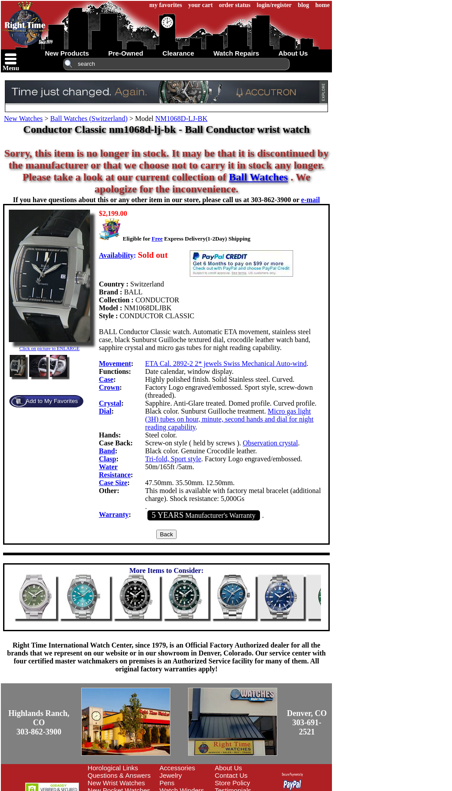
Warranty (114, 514)
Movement (115, 363)
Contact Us (231, 775)
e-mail (310, 199)
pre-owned (125, 53)
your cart (200, 5)
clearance (178, 53)
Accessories (177, 768)
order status (235, 5)
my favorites (165, 5)
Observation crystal (270, 443)
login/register (274, 5)
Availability (116, 255)
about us (293, 53)
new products (67, 53)
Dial (105, 411)
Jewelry (170, 775)
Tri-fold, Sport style (173, 459)
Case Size (113, 482)
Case (106, 379)
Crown (109, 387)
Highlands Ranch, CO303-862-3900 (38, 722)
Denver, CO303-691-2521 (307, 722)
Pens (166, 783)
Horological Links (113, 768)
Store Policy (232, 783)
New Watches (23, 118)
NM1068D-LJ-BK (181, 118)
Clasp (107, 459)
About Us (228, 768)
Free (156, 238)
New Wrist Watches (116, 783)
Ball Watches (258, 177)
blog (303, 5)
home (322, 5)
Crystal (110, 403)
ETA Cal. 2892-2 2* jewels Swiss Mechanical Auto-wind (226, 363)
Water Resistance (115, 470)
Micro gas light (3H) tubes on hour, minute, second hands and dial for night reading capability (229, 419)
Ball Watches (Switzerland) (89, 118)
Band (107, 451)
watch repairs (236, 53)
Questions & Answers (119, 775)
